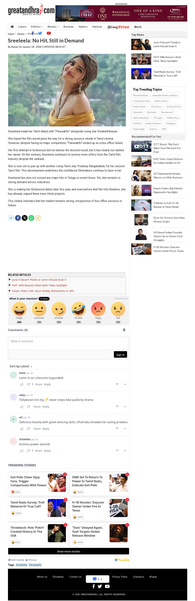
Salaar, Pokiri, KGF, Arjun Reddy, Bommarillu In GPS (43, 288)
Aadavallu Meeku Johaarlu (165, 95)
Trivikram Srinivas (141, 101)
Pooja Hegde (139, 129)
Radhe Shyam (161, 101)
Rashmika (151, 112)
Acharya (153, 129)
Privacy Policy (119, 574)
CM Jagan (158, 118)
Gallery (83, 26)
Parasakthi (35, 562)
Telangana (170, 123)
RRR (164, 129)
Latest (22, 26)
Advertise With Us (97, 574)
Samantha (137, 112)
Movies (53, 26)
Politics (37, 26)
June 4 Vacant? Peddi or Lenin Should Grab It (39, 277)
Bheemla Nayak (140, 95)
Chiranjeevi (156, 106)
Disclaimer (58, 574)
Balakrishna (173, 118)
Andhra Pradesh (153, 123)
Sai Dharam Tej (173, 106)
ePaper (153, 574)
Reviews (69, 26)
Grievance (138, 574)
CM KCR (137, 123)
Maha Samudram (141, 118)
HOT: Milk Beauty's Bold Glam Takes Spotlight (39, 283)
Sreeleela (21, 562)
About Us (42, 574)
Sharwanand (167, 112)
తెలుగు (138, 26)
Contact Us (75, 574)
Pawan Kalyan (139, 106)
